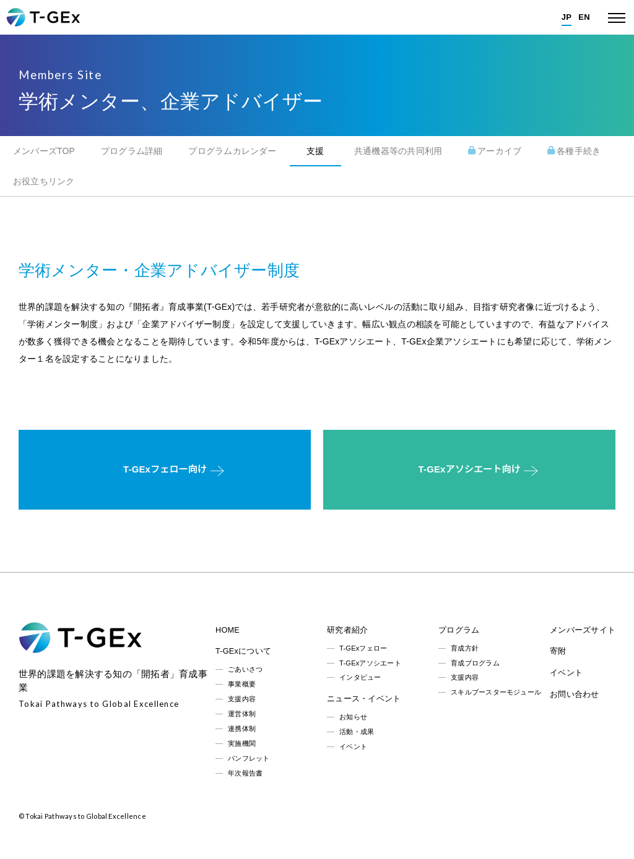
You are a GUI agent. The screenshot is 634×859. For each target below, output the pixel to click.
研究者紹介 (347, 630)
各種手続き (574, 151)
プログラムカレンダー (232, 151)
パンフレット (248, 758)
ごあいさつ (245, 669)
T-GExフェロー (363, 648)
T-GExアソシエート (370, 663)
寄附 (558, 651)
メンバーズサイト (582, 630)
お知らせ (353, 716)
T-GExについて (243, 651)
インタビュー (360, 677)
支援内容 (242, 699)
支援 (315, 151)
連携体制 (242, 728)
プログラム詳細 (132, 151)
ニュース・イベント (364, 698)
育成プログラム (475, 663)
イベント (353, 746)
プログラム (458, 630)
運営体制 (242, 713)
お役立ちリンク (44, 181)
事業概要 (242, 684)
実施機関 (242, 743)
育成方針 (465, 648)
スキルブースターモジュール (496, 692)
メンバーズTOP (44, 151)
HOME (227, 630)
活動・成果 (356, 731)
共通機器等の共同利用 (398, 151)
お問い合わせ (574, 694)
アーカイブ (494, 151)
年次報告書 (245, 773)
